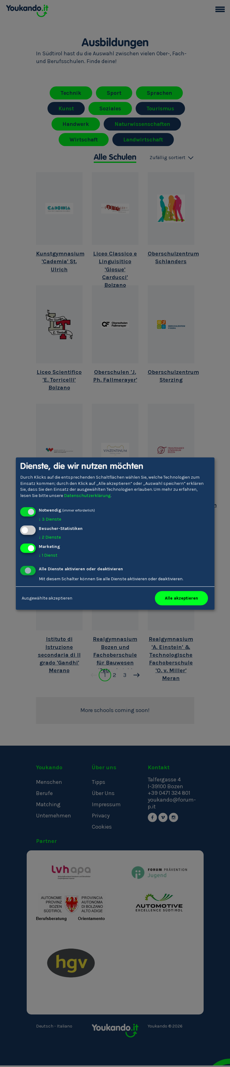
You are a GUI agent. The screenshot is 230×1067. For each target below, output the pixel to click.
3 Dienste (50, 519)
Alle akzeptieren (181, 598)
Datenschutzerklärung (87, 495)
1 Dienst (48, 555)
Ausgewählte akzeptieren (47, 598)
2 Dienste (50, 537)
